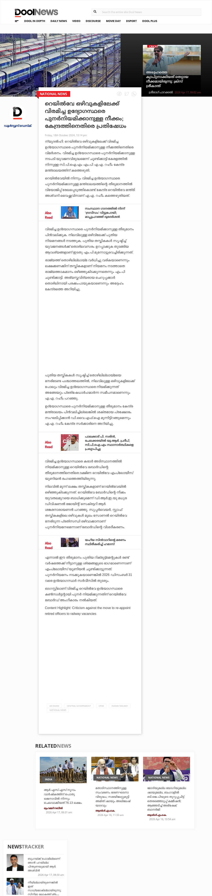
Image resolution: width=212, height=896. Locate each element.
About (14, 849)
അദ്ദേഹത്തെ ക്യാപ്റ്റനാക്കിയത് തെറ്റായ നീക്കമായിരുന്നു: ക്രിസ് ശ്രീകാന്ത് (167, 79)
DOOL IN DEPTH (34, 21)
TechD (62, 853)
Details (63, 870)
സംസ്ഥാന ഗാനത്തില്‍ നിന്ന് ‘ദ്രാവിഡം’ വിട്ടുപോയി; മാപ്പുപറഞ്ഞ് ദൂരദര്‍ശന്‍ (107, 212)
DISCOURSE (93, 21)
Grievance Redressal (26, 876)
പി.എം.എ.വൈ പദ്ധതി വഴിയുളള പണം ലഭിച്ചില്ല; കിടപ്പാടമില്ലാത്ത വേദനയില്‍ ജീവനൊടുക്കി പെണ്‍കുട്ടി (185, 245)
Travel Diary (98, 853)
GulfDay (95, 870)
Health (63, 865)
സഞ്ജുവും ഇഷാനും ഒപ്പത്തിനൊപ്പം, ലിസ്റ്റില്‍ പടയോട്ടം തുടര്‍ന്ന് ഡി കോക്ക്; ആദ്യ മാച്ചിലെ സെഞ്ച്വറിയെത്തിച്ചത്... (185, 292)
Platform (128, 853)
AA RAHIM (54, 705)
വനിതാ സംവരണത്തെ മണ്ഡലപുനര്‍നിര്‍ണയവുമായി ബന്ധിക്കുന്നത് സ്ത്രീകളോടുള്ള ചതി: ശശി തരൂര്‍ (185, 221)
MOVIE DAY (113, 21)
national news (57, 710)
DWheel (63, 859)
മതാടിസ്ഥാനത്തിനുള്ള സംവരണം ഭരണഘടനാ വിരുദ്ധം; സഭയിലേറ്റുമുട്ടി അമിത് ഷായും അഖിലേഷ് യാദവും (115, 797)
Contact (16, 871)
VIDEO (76, 21)
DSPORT (131, 21)
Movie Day (128, 859)
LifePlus (95, 859)
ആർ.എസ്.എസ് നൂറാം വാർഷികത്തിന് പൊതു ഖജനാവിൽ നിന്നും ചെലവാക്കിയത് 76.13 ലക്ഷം (62, 799)
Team (13, 855)
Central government (79, 705)
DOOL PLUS (149, 21)
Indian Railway (120, 705)
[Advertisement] (90, 335)
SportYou (96, 865)
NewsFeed (128, 865)
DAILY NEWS (59, 21)
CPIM (101, 705)
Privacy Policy (21, 860)
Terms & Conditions (25, 865)
